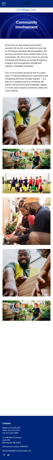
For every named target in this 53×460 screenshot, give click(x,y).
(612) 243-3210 (14, 430)
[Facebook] (4, 454)
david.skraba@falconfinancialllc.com (16, 451)
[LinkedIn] (8, 454)
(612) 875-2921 (14, 428)
